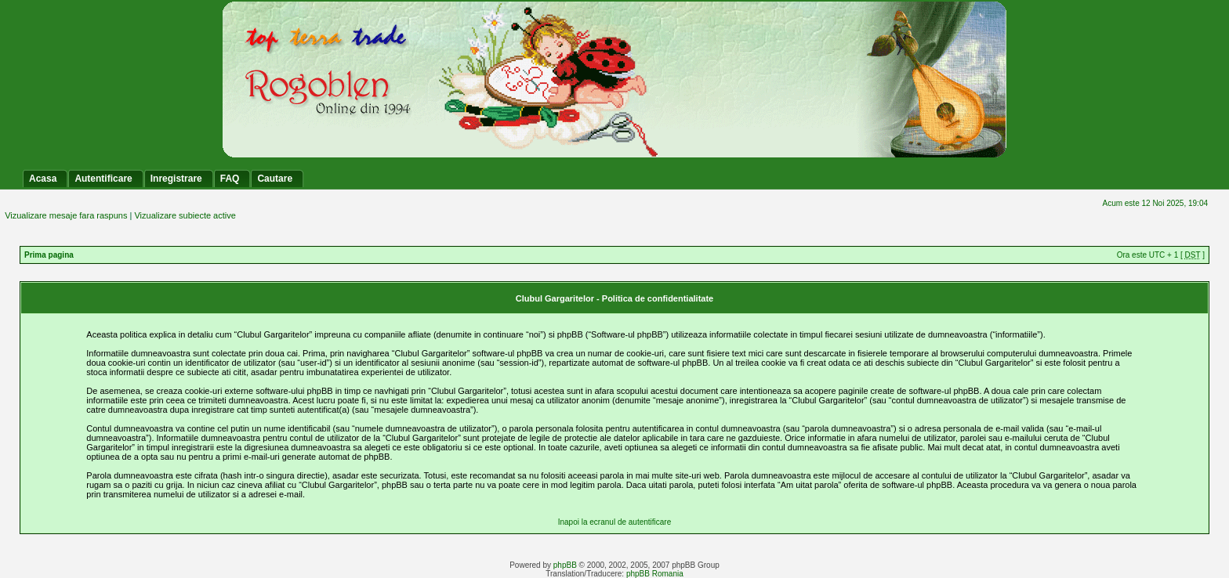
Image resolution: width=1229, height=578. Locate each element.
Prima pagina (49, 255)
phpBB (565, 565)
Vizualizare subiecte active (184, 215)
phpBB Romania (654, 573)
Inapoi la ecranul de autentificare (615, 522)
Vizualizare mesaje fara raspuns (66, 215)
